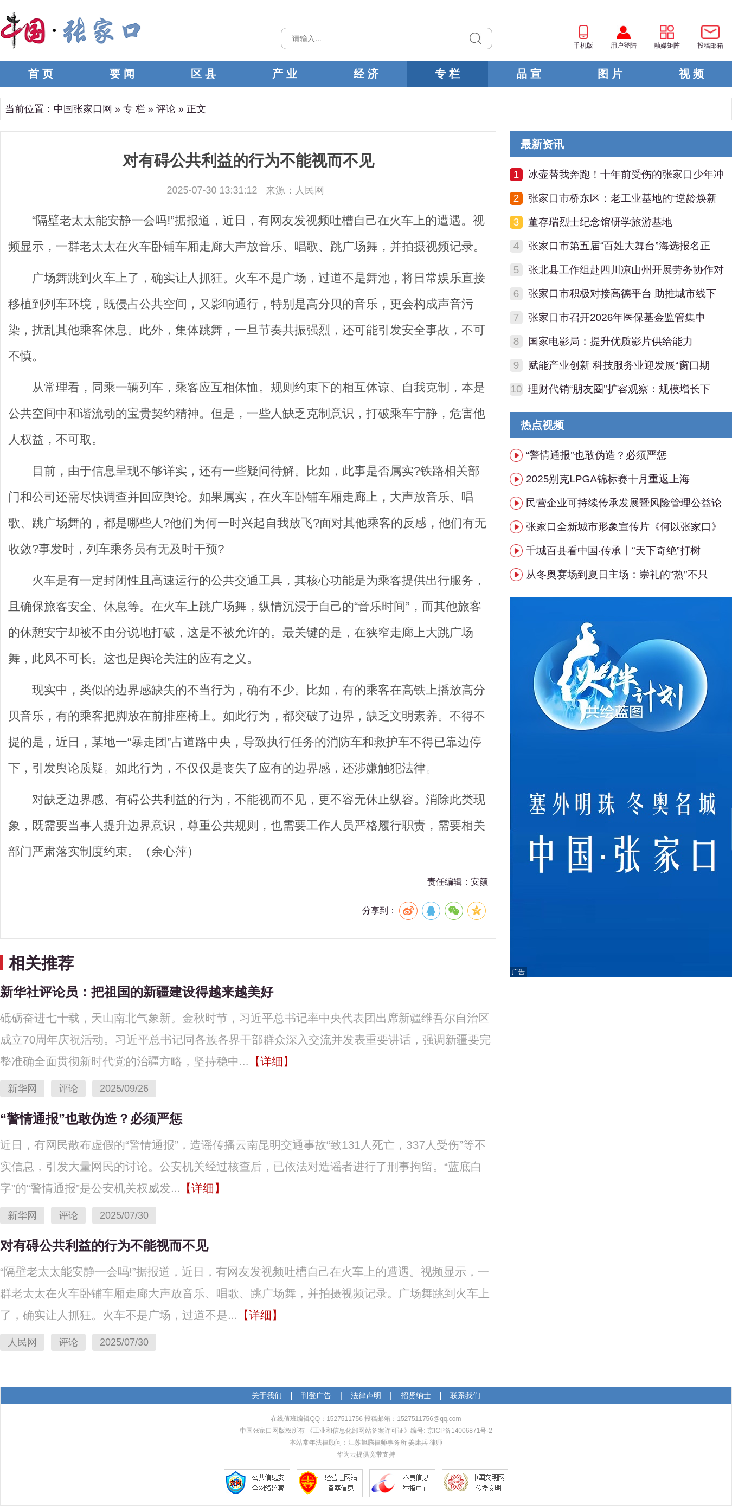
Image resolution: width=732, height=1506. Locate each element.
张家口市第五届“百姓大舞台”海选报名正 (619, 246)
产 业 (284, 74)
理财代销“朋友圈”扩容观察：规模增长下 (619, 389)
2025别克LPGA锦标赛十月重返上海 (608, 479)
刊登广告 (316, 1395)
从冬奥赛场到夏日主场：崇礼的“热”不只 (617, 574)
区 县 (203, 74)
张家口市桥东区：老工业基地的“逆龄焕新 (622, 198)
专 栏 (447, 74)
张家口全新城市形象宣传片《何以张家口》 (624, 526)
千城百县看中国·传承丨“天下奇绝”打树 (613, 550)
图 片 (610, 74)
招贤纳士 (416, 1395)
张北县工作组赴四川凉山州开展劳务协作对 (626, 269)
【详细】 (271, 1061)
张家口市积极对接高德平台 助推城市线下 (622, 293)
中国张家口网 (83, 109)
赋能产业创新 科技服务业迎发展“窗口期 (619, 365)
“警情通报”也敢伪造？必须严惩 (91, 1118)
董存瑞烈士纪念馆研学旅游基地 (600, 222)
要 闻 (122, 74)
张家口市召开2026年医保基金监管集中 (616, 317)
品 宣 (528, 74)
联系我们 (465, 1395)
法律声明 (366, 1395)
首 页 (40, 74)
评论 (166, 109)
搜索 (475, 38)
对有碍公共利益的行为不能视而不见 (104, 1245)
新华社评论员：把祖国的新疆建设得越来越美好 (136, 991)
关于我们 (267, 1395)
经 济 (366, 74)
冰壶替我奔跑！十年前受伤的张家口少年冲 (626, 174)
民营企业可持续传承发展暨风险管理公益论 (624, 503)
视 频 (691, 74)
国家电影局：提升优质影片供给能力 (610, 341)
